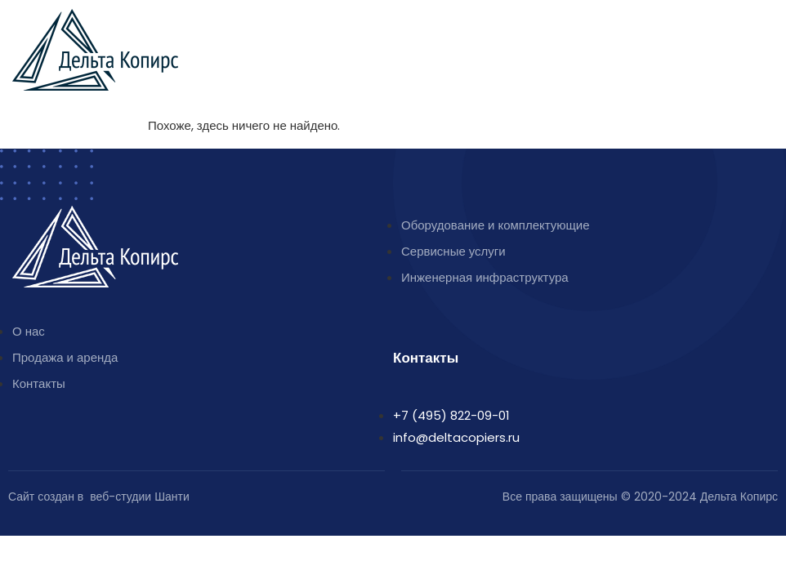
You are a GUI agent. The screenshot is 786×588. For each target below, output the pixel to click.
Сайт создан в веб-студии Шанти (99, 496)
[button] (765, 29)
